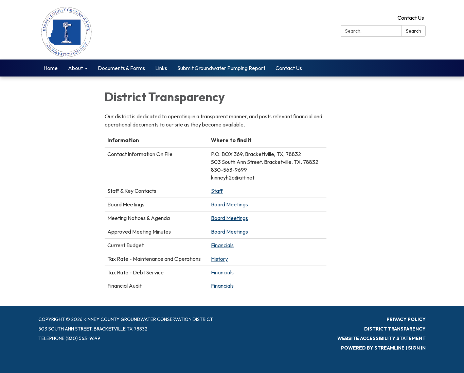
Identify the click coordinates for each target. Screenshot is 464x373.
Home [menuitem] (50, 68)
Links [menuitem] (161, 68)
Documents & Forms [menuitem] (121, 68)
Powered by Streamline (373, 348)
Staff (217, 190)
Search (413, 31)
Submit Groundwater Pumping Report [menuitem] (221, 68)
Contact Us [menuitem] (288, 68)
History (219, 258)
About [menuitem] (75, 68)
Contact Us (410, 17)
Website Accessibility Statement (381, 338)
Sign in (417, 348)
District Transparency (395, 329)
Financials (222, 245)
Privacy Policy (406, 319)
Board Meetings (229, 204)
